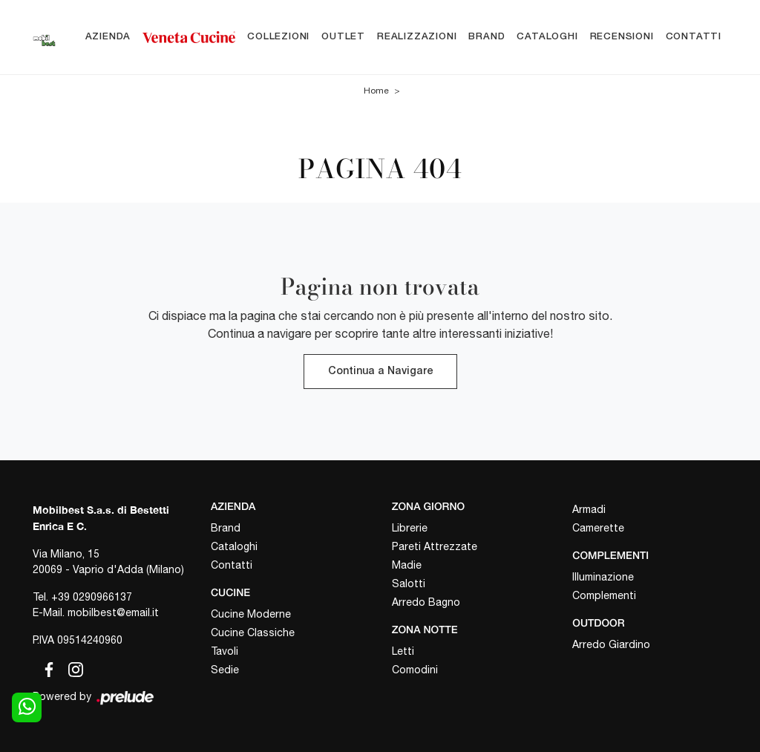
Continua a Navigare (380, 371)
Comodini (415, 670)
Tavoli (224, 651)
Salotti (408, 583)
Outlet (343, 37)
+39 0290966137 (91, 597)
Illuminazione (603, 577)
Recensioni (622, 37)
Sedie (225, 670)
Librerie (410, 528)
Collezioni (278, 37)
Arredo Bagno (426, 602)
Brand (486, 37)
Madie (407, 565)
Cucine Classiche (253, 632)
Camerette (598, 528)
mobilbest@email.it (113, 612)
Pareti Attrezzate (434, 546)
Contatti (693, 37)
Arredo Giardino (611, 644)
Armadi (589, 509)
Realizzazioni (416, 37)
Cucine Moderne (251, 614)
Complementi (604, 595)
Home (376, 90)
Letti (403, 651)
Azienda (108, 37)
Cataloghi (547, 37)
